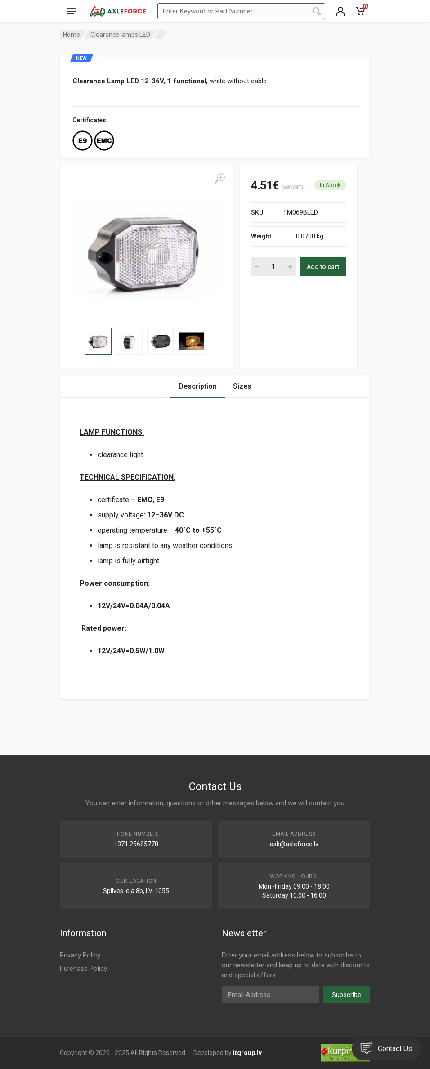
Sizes (242, 386)
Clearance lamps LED (120, 34)
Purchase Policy (83, 969)
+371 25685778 (136, 844)
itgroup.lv (247, 1052)
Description (198, 386)
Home (71, 34)
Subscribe (346, 995)
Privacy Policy (80, 955)
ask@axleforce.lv (294, 844)
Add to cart (323, 266)
